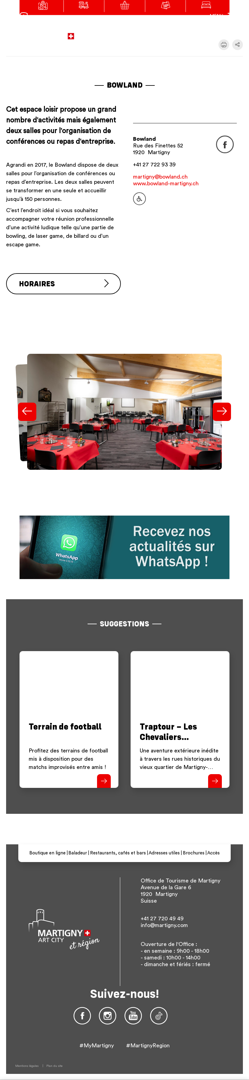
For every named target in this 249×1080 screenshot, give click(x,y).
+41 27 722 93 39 (154, 164)
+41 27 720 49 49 (162, 918)
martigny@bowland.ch (160, 176)
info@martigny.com (164, 925)
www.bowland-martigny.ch (166, 183)
